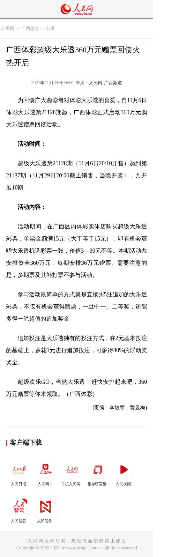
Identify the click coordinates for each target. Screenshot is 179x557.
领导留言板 (97, 472)
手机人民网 (71, 472)
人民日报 (19, 472)
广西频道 (30, 28)
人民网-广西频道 (105, 82)
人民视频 (124, 472)
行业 (50, 28)
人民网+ (45, 472)
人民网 (7, 28)
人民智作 (45, 509)
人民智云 (19, 509)
